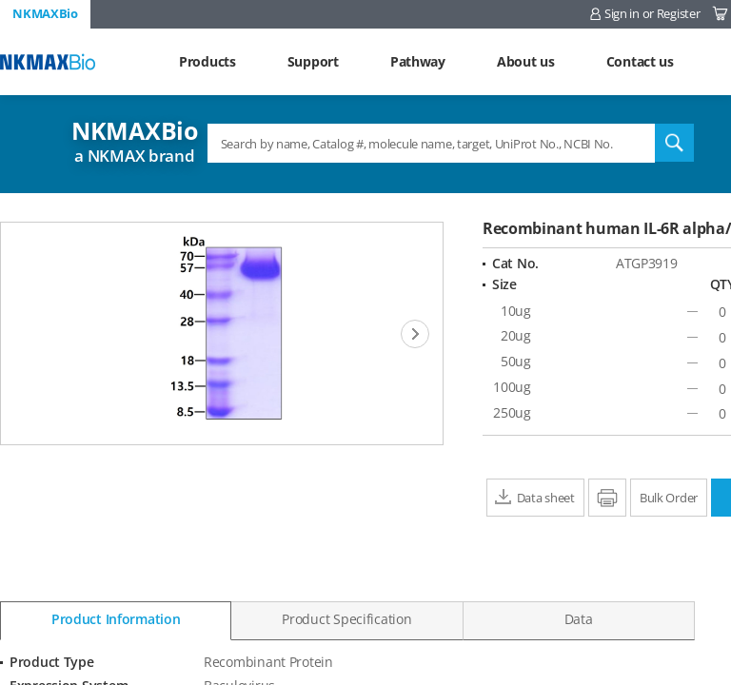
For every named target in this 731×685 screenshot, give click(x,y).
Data (578, 619)
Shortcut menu (0, 0)
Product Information (116, 619)
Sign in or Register (652, 13)
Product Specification (346, 619)
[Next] (415, 334)
